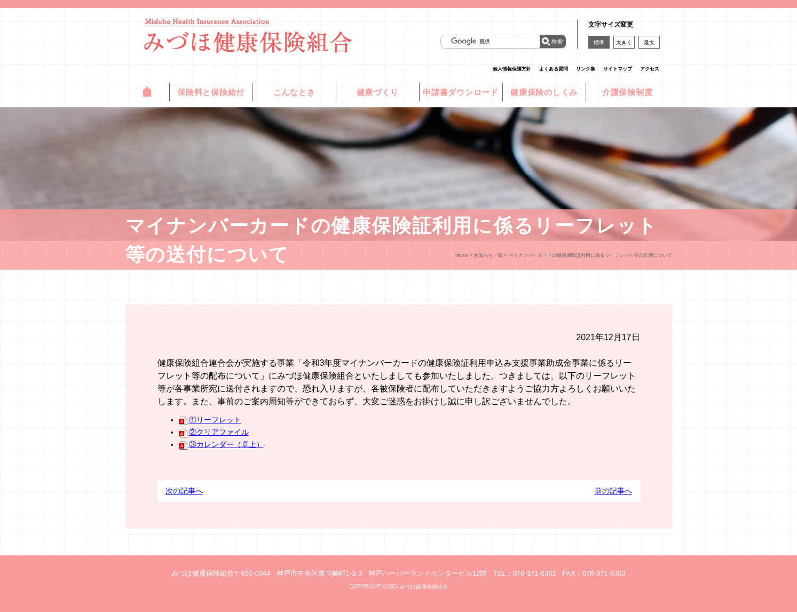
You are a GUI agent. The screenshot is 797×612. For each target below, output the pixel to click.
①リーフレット (210, 419)
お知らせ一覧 (488, 255)
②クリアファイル (214, 432)
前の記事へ (613, 491)
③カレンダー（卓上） (221, 444)
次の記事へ (184, 491)
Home (461, 255)
